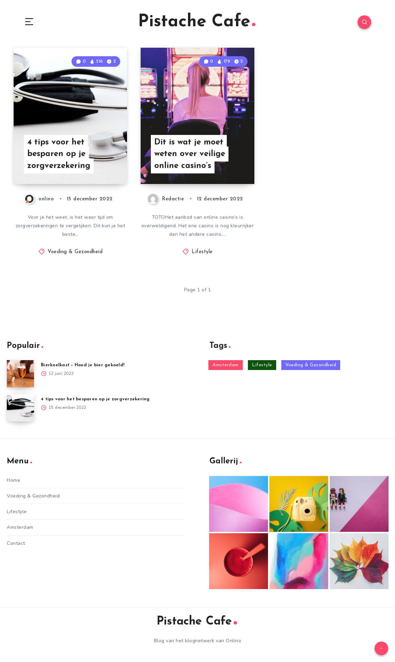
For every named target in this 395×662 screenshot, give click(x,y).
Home (13, 480)
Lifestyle (202, 252)
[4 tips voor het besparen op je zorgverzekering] (20, 407)
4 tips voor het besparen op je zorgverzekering (58, 154)
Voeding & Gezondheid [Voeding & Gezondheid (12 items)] (310, 365)
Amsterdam (20, 527)
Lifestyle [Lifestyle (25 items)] (262, 365)
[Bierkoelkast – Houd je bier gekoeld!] (20, 373)
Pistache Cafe (196, 22)
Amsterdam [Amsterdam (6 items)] (225, 365)
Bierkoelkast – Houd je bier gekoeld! (82, 365)
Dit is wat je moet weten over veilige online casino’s (189, 154)
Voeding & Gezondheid (75, 252)
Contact (16, 543)
